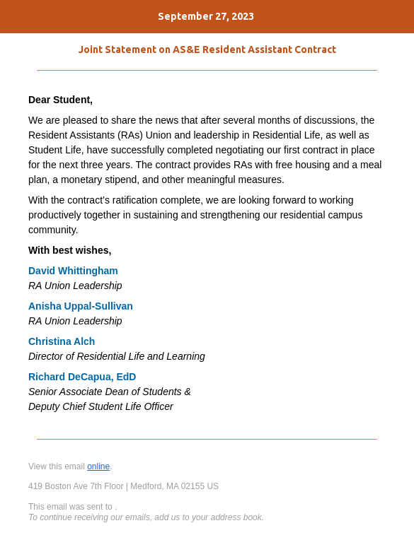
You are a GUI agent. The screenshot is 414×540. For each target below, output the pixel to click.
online (98, 466)
